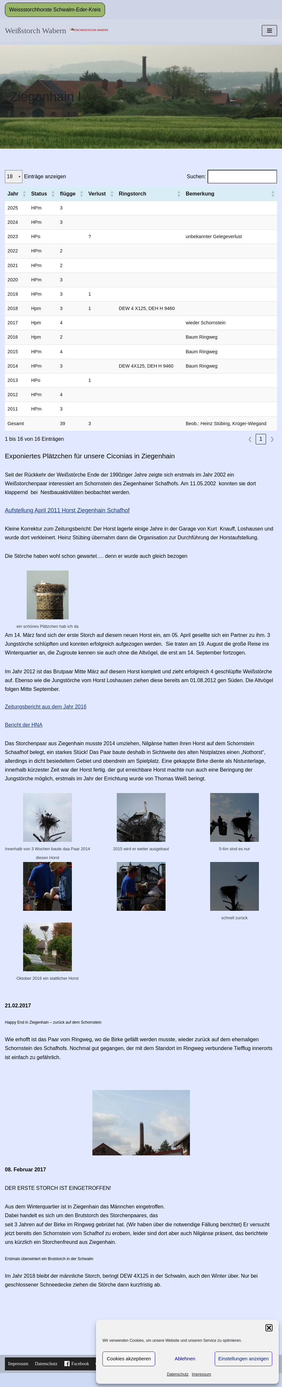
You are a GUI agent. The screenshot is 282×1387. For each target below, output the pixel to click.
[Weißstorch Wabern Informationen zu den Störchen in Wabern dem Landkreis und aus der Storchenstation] (56, 30)
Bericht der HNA (24, 725)
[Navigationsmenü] (269, 30)
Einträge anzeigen (45, 176)
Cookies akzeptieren (129, 1358)
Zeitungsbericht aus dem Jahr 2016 (46, 706)
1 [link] (261, 439)
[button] (269, 1328)
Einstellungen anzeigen (243, 1358)
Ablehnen (185, 1358)
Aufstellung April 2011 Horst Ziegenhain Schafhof (67, 510)
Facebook (76, 1363)
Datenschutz (178, 1374)
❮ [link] (250, 439)
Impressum (201, 1374)
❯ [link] (272, 439)
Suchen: (196, 176)
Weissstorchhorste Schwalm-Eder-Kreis (55, 9)
